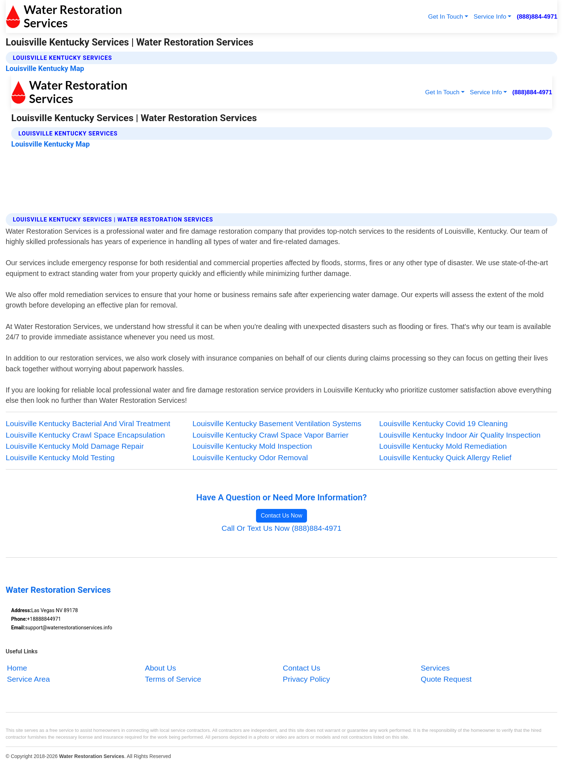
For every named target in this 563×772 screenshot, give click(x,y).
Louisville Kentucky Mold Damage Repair (75, 446)
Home (17, 667)
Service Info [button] (490, 16)
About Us (160, 667)
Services (435, 667)
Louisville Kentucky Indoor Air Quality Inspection (459, 435)
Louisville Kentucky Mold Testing (60, 457)
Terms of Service (173, 679)
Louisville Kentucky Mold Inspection (252, 446)
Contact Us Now (281, 516)
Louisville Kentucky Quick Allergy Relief (445, 457)
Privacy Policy (306, 679)
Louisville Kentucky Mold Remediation (443, 446)
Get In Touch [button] (445, 16)
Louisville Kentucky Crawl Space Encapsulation (85, 435)
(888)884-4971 (537, 16)
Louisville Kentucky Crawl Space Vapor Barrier (270, 435)
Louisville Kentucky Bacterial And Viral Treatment (88, 423)
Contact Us (301, 667)
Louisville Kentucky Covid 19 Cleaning (443, 423)
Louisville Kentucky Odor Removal (250, 457)
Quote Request (446, 679)
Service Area (28, 679)
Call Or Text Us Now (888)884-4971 (281, 528)
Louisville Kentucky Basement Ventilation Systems (277, 423)
